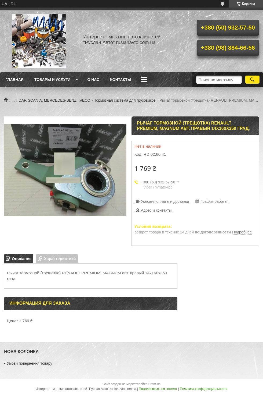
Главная (14, 79)
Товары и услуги (52, 79)
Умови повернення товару (29, 363)
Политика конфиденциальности (203, 389)
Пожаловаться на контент (158, 389)
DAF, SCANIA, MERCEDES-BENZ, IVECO (54, 100)
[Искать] (252, 80)
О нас (93, 79)
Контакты (120, 79)
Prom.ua (154, 384)
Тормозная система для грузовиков (125, 100)
